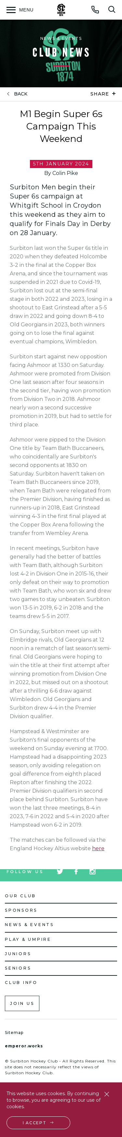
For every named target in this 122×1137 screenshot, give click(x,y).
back (20, 94)
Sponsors (21, 910)
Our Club (20, 895)
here (98, 848)
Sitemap (14, 1032)
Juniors (18, 953)
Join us (22, 1003)
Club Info (21, 982)
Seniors (18, 968)
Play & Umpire (28, 939)
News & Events (29, 924)
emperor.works (24, 1045)
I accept (35, 1122)
